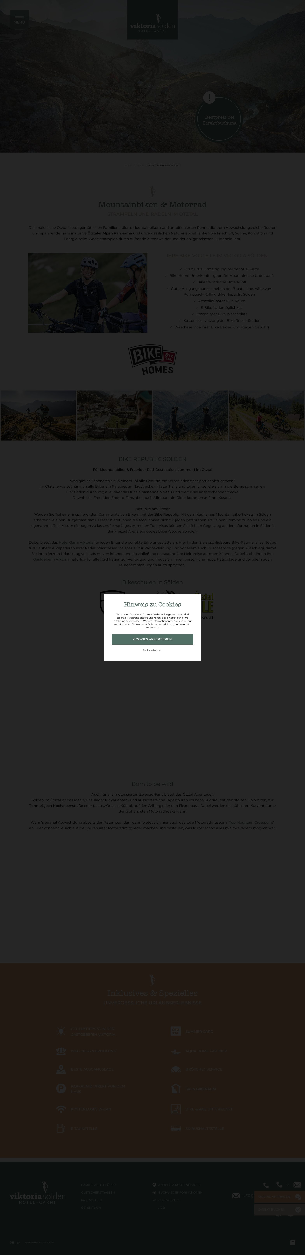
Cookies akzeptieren (152, 639)
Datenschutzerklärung (161, 624)
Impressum (152, 627)
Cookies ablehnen (152, 650)
